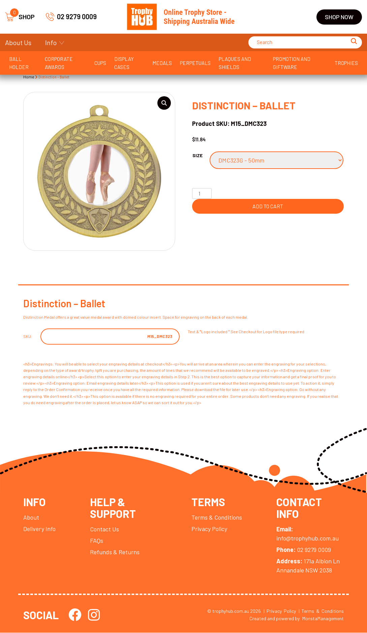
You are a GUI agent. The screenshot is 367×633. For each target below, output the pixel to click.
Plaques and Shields (235, 63)
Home (28, 76)
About (31, 517)
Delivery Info (39, 529)
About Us (18, 42)
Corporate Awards (59, 63)
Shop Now (339, 17)
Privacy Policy (209, 529)
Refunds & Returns (115, 552)
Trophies (346, 63)
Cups (100, 63)
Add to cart (267, 206)
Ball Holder (19, 63)
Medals (162, 63)
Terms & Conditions (216, 517)
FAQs (96, 540)
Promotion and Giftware (291, 63)
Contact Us (104, 529)
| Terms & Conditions (321, 611)
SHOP (20, 17)
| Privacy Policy (280, 611)
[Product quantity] (202, 193)
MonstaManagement (323, 619)
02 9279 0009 (71, 16)
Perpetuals (195, 63)
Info (51, 42)
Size (197, 155)
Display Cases (124, 63)
